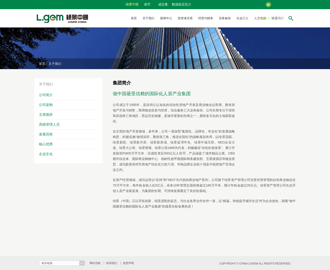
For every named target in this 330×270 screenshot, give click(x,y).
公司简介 (46, 95)
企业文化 (46, 154)
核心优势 (46, 144)
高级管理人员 (49, 124)
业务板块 (225, 18)
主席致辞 (46, 114)
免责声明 (128, 263)
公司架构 (46, 105)
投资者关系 (185, 18)
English (283, 18)
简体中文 (267, 18)
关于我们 (148, 18)
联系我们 (111, 263)
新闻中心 (166, 18)
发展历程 (46, 134)
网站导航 (95, 263)
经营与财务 (205, 18)
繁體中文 (249, 18)
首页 (134, 18)
